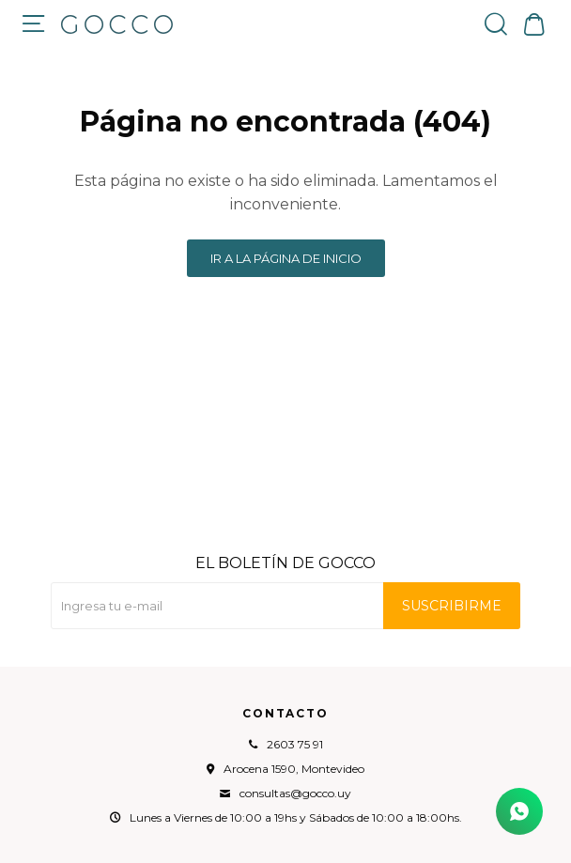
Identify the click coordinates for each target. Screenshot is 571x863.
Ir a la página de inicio (286, 258)
